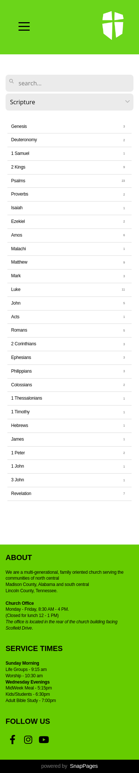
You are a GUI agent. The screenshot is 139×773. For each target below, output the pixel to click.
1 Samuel (20, 153)
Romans (19, 330)
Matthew (19, 262)
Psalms (18, 180)
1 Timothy (20, 411)
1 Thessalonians (26, 398)
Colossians (21, 384)
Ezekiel (18, 221)
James (17, 439)
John (15, 303)
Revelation (21, 493)
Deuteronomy (24, 139)
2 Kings (18, 167)
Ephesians (21, 357)
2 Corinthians (23, 343)
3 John (17, 479)
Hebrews (19, 425)
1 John (17, 466)
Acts (15, 316)
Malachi (18, 248)
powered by (69, 766)
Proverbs (19, 194)
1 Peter (18, 452)
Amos (16, 235)
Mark (16, 275)
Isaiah (17, 207)
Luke (15, 289)
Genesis (19, 126)
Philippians (21, 371)
